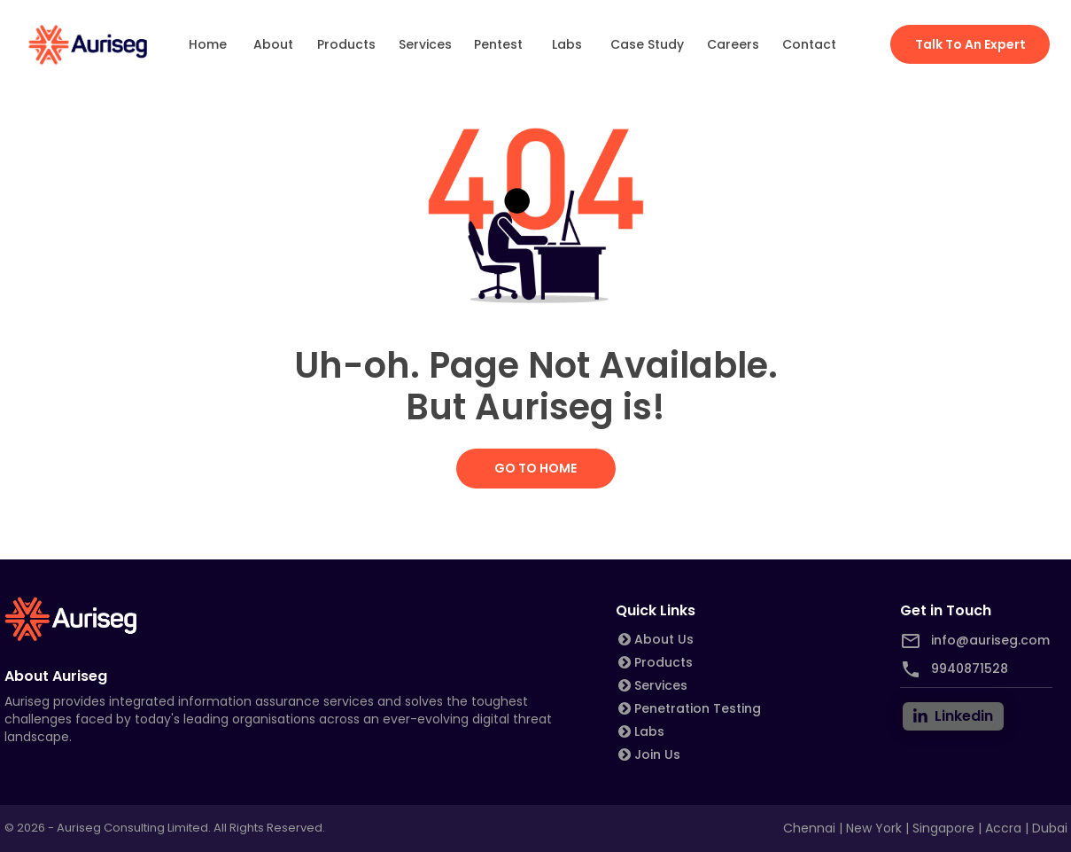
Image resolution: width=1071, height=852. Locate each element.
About (272, 44)
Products (346, 44)
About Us (664, 639)
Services (425, 44)
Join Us (657, 754)
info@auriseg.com (990, 640)
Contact (809, 44)
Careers (733, 44)
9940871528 (969, 668)
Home (208, 44)
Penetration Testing (697, 708)
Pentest (498, 44)
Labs (567, 44)
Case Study (647, 44)
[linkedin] (953, 716)
